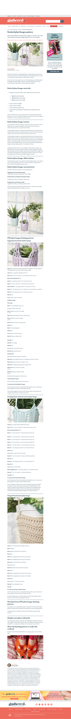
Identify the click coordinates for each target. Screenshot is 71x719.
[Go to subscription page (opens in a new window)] (54, 60)
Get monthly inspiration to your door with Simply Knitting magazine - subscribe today (25, 40)
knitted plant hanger (30, 608)
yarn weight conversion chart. (23, 117)
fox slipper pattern (30, 631)
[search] (62, 21)
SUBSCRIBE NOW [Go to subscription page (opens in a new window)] (54, 71)
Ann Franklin (14, 664)
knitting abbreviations (16, 162)
